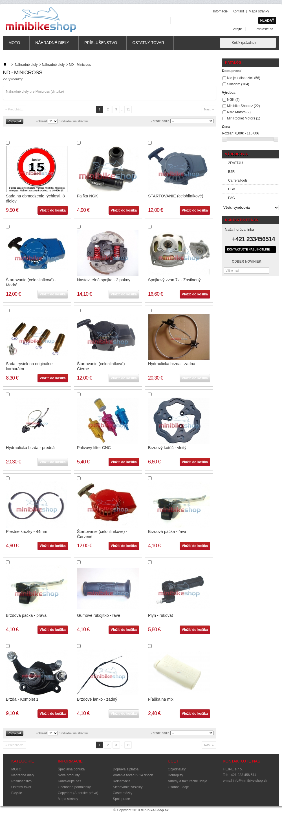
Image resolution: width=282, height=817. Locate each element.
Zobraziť (41, 121)
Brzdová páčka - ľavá (167, 531)
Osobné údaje (178, 787)
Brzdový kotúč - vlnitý (167, 447)
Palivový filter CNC (94, 447)
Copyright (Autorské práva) (78, 793)
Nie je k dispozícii (243, 78)
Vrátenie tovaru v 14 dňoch (133, 775)
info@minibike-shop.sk (250, 781)
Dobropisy (175, 775)
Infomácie (220, 11)
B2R (231, 172)
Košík (244, 43)
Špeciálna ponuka (71, 769)
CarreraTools (238, 180)
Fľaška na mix (160, 699)
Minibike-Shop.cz (243, 106)
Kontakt (238, 11)
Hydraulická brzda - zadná (171, 363)
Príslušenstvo (101, 45)
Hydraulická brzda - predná (30, 447)
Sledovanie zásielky (127, 787)
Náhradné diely (52, 45)
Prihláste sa (264, 29)
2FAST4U (235, 163)
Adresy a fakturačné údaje (187, 781)
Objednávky (177, 769)
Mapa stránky (259, 11)
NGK (233, 100)
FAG (231, 198)
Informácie (70, 761)
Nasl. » (209, 109)
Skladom (238, 84)
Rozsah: (228, 133)
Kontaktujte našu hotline (248, 249)
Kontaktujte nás (69, 781)
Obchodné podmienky (74, 787)
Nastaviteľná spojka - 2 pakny (103, 280)
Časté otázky (122, 793)
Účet (173, 761)
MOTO (14, 45)
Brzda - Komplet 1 (22, 699)
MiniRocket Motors (243, 118)
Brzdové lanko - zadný (97, 699)
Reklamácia (122, 781)
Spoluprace (121, 799)
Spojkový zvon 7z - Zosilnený (174, 280)
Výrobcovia (236, 154)
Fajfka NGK (87, 196)
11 (128, 109)
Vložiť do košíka (53, 210)
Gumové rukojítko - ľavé (98, 615)
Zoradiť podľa (160, 121)
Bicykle (16, 793)
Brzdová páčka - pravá (26, 615)
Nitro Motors (238, 112)
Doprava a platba (125, 769)
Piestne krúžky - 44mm (26, 531)
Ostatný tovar (148, 45)
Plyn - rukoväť (160, 615)
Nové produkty (69, 775)
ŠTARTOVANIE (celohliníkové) (175, 196)
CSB (231, 189)
